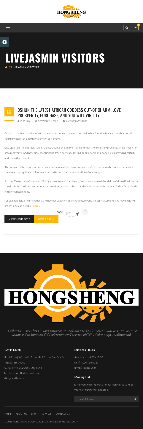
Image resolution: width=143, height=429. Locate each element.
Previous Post (19, 219)
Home (8, 413)
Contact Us (63, 413)
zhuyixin (24, 121)
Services (47, 413)
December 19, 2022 (46, 121)
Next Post (45, 219)
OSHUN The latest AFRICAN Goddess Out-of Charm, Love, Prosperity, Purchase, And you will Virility (69, 112)
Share (59, 212)
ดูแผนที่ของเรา (16, 378)
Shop (34, 413)
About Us (21, 413)
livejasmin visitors (76, 121)
